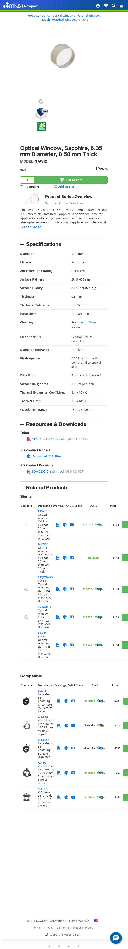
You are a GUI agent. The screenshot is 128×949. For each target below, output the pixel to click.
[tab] (64, 222)
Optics (45, 15)
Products (33, 15)
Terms (36, 928)
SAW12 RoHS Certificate (46, 439)
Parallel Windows (89, 15)
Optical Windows (63, 15)
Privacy (48, 928)
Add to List (64, 187)
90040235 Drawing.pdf (45, 471)
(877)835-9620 (70, 935)
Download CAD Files (43, 456)
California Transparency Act (74, 928)
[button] (30, 227)
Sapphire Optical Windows (59, 19)
